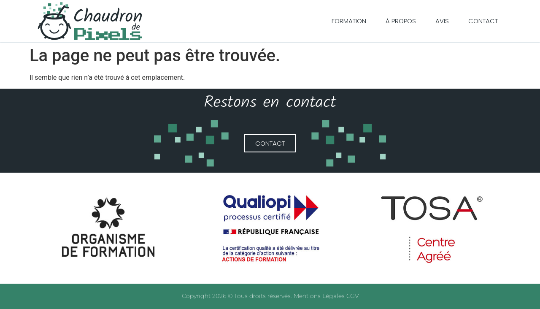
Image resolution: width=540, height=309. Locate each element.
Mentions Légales (320, 296)
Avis (442, 20)
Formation (349, 20)
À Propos (401, 20)
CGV (352, 296)
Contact (483, 20)
